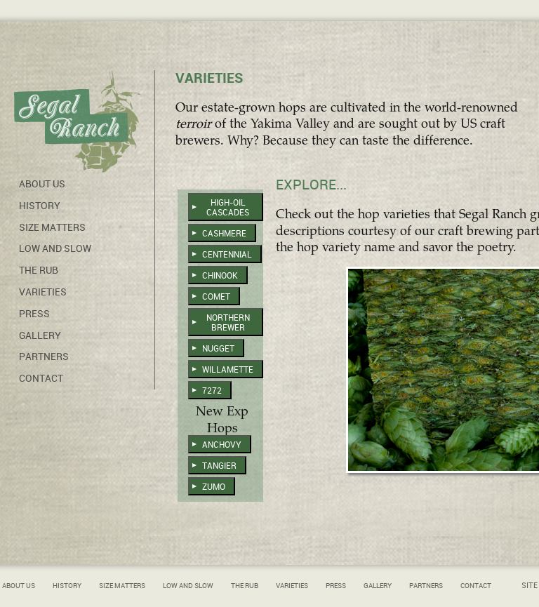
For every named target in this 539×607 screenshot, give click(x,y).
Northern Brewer (228, 323)
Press (34, 313)
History (39, 205)
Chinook (220, 276)
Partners (44, 356)
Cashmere (224, 234)
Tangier (219, 466)
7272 (212, 391)
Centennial (227, 255)
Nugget (218, 349)
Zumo (213, 487)
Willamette (227, 370)
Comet (216, 297)
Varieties (43, 292)
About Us (42, 183)
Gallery (40, 335)
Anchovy (221, 445)
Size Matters (52, 227)
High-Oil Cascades (227, 208)
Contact (41, 378)
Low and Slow (55, 248)
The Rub (38, 270)
